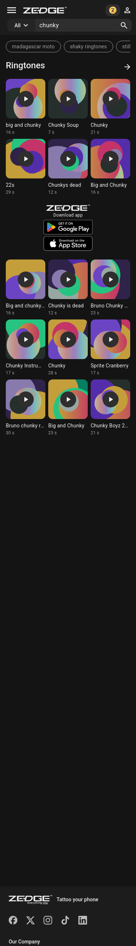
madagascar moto (33, 46)
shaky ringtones (88, 46)
